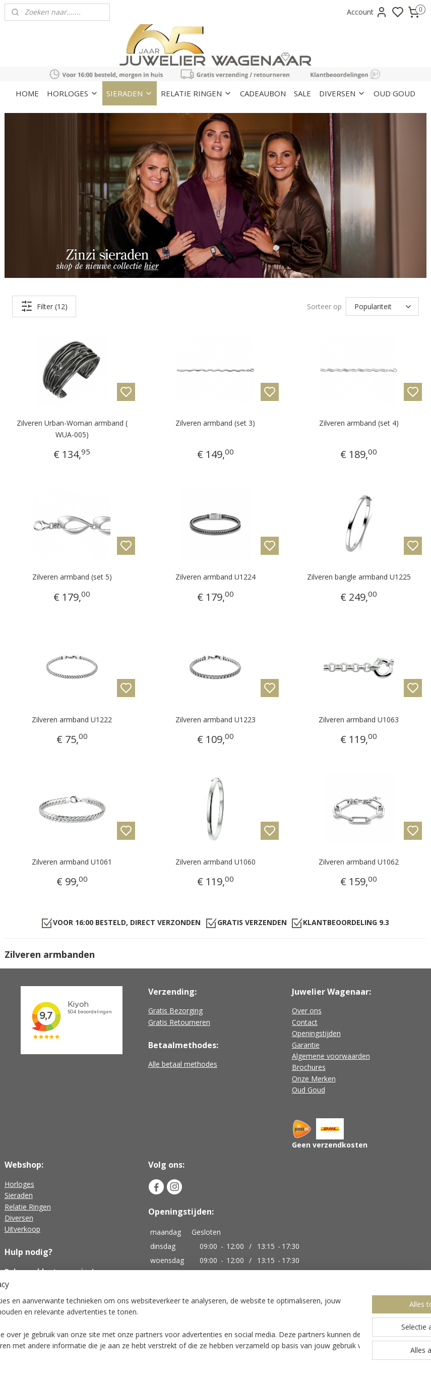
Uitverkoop (22, 1229)
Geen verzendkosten (329, 1145)
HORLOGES (72, 93)
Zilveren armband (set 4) (359, 423)
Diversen (19, 1218)
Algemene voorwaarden (331, 1056)
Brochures (309, 1067)
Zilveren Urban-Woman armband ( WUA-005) (72, 428)
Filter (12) (44, 306)
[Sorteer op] (382, 306)
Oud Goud (308, 1090)
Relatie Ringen (28, 1207)
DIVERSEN (342, 93)
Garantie (306, 1045)
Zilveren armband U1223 (215, 719)
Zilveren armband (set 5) (72, 577)
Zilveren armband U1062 (359, 862)
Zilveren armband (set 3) (215, 423)
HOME (27, 93)
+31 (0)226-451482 (48, 1282)
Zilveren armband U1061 (72, 862)
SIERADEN (129, 93)
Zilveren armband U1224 (215, 577)
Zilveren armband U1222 (72, 719)
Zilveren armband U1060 (215, 862)
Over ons (307, 1010)
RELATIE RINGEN (196, 93)
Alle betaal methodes (182, 1064)
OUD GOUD (394, 93)
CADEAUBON (263, 93)
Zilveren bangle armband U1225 (359, 577)
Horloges (19, 1184)
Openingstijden (316, 1033)
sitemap (255, 1356)
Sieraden (19, 1195)
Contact (305, 1022)
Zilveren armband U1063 (359, 719)
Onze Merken (314, 1078)
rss (276, 1356)
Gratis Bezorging (175, 1010)
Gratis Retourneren (179, 1022)
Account (367, 12)
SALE (302, 93)
